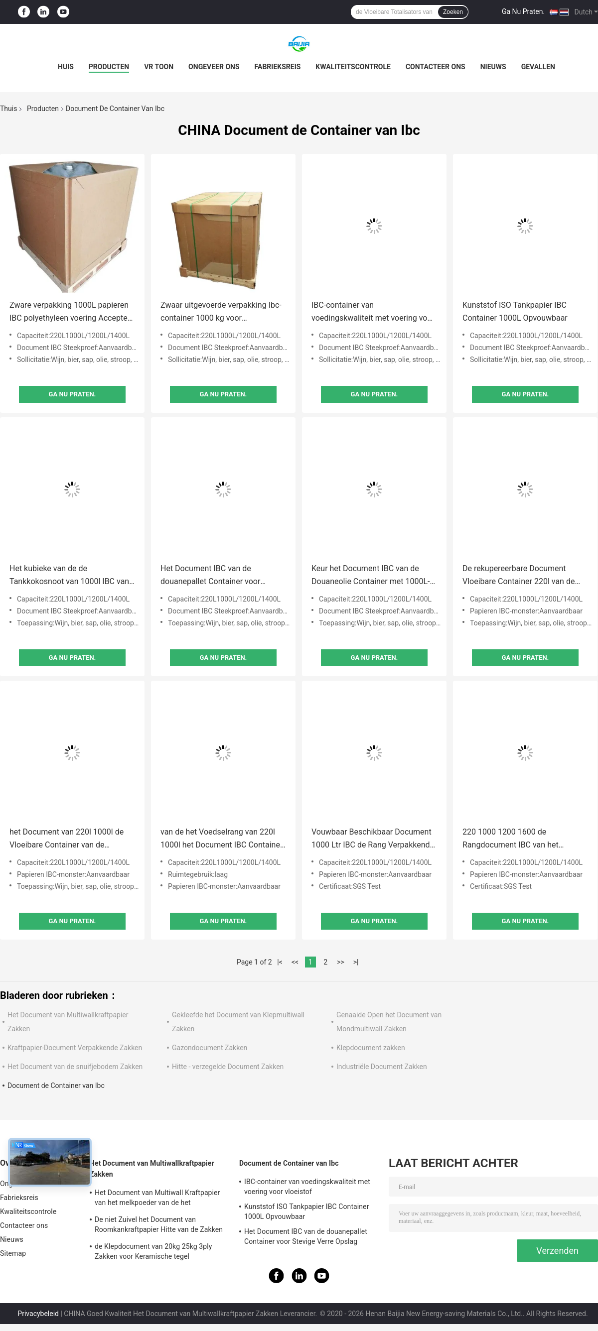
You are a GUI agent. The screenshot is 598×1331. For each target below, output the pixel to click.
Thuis (8, 109)
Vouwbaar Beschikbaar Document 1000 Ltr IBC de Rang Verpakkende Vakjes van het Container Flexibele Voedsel (372, 839)
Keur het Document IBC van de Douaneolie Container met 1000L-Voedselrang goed (370, 576)
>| (356, 962)
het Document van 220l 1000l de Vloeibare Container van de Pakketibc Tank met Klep (66, 839)
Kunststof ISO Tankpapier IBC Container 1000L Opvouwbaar (515, 311)
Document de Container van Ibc (56, 1085)
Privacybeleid (38, 1314)
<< (295, 962)
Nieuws (493, 67)
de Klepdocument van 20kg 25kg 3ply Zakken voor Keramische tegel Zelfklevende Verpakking (153, 1252)
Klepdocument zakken (370, 1048)
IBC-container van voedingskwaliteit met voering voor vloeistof (373, 312)
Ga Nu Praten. (523, 11)
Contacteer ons (435, 67)
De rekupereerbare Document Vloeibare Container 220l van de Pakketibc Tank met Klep (518, 576)
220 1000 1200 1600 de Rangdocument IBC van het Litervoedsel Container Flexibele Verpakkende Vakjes (518, 839)
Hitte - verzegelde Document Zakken (228, 1067)
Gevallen (538, 67)
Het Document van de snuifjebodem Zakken (75, 1067)
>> (340, 962)
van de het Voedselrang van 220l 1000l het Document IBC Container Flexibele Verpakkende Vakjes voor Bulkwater (221, 839)
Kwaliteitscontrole (353, 67)
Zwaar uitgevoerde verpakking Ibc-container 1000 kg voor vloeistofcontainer (221, 312)
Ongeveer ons (213, 67)
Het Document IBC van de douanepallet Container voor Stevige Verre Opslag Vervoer (211, 576)
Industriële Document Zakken (381, 1067)
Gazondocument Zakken (209, 1048)
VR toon (158, 67)
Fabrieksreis (278, 67)
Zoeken (453, 11)
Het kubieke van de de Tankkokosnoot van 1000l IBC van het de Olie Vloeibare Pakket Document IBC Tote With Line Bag (69, 576)
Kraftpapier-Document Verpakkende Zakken (74, 1048)
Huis (66, 67)
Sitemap (13, 1253)
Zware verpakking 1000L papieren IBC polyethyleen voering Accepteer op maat (72, 312)
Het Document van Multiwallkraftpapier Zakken (152, 1168)
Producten (109, 67)
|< (280, 962)
